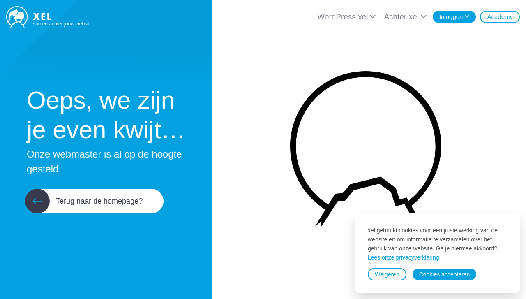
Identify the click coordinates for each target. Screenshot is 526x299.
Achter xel (401, 16)
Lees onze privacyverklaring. (404, 257)
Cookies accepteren (444, 274)
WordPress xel (342, 16)
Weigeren (387, 274)
